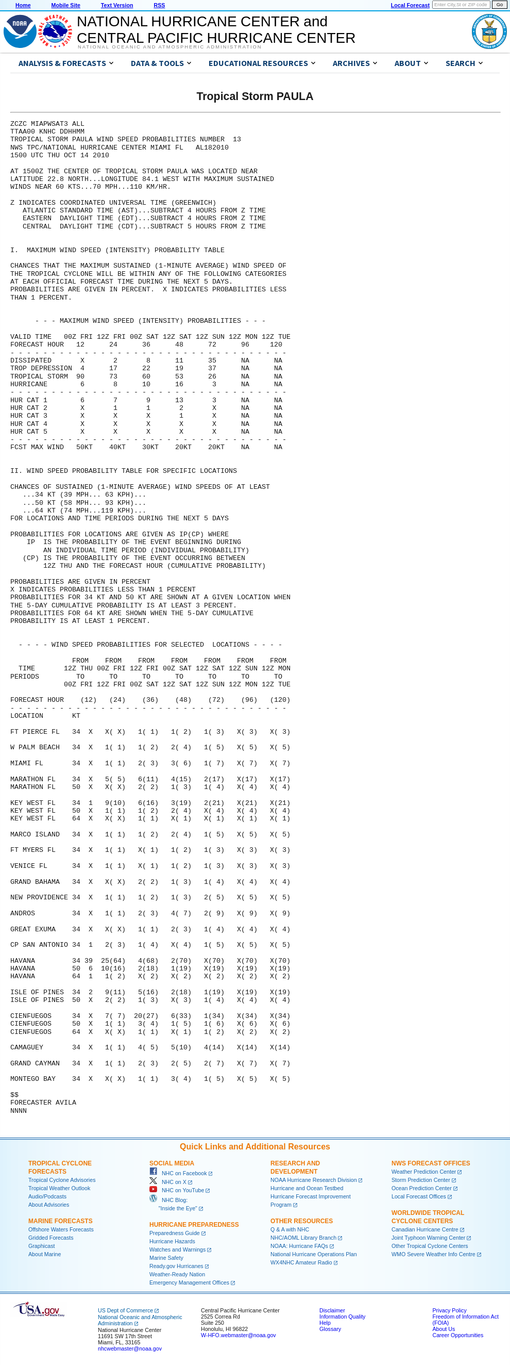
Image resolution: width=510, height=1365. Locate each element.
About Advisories (48, 1205)
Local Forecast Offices (419, 1196)
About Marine (44, 1254)
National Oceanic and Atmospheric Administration (170, 47)
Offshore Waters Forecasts (61, 1229)
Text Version (117, 5)
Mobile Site (66, 5)
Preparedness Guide (174, 1233)
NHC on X (167, 1182)
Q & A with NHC (289, 1229)
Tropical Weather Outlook (59, 1188)
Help (325, 1323)
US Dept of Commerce (125, 1310)
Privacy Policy (449, 1310)
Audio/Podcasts (47, 1196)
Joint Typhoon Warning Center (428, 1238)
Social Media (171, 1163)
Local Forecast (410, 5)
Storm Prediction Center (421, 1180)
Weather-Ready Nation (177, 1274)
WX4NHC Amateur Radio (301, 1262)
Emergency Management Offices (189, 1282)
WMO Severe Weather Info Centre (433, 1254)
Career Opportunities (457, 1335)
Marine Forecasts (60, 1221)
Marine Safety (166, 1258)
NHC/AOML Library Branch (303, 1238)
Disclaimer (332, 1310)
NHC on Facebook (178, 1173)
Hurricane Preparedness (194, 1224)
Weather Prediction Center (424, 1172)
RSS (159, 5)
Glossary (330, 1329)
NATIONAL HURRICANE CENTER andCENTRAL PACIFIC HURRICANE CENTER (216, 29)
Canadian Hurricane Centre (425, 1229)
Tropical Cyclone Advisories (62, 1180)
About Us (443, 1329)
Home (23, 5)
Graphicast (41, 1246)
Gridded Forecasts (51, 1238)
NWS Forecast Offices (431, 1163)
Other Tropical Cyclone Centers (430, 1246)
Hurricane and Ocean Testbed (306, 1188)
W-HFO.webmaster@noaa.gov (238, 1335)
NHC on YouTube (176, 1190)
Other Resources (301, 1221)
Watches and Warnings (177, 1249)
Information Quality (342, 1316)
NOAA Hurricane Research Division (313, 1180)
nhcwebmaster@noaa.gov (130, 1348)
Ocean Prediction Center (422, 1188)
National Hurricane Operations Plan (313, 1254)
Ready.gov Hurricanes (176, 1266)
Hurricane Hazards (172, 1241)
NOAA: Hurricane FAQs (299, 1246)
